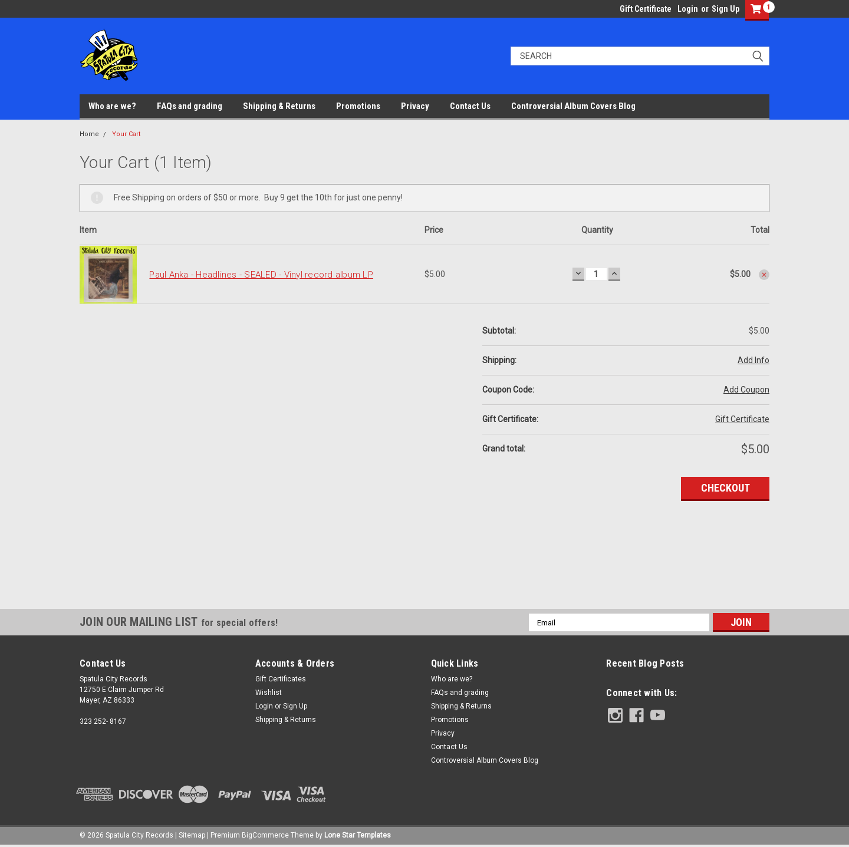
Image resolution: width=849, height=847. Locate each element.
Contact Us (470, 106)
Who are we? (112, 106)
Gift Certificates (280, 679)
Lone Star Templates (357, 835)
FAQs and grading (189, 106)
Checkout (725, 488)
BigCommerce (265, 835)
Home (89, 134)
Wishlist (268, 692)
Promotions (358, 106)
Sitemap (192, 835)
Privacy (415, 106)
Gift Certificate (646, 9)
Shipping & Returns (279, 106)
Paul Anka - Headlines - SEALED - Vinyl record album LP (261, 274)
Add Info (753, 360)
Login (687, 9)
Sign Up (725, 9)
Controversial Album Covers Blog (573, 106)
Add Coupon (746, 389)
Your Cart (126, 134)
